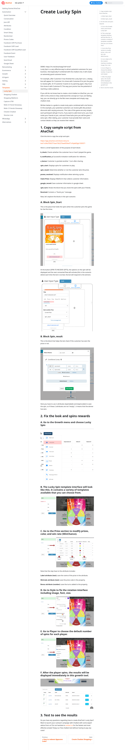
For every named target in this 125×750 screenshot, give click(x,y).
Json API (7, 22)
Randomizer (8, 36)
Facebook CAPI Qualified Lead (15, 50)
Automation (6, 12)
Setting (5, 81)
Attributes (7, 26)
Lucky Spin (8, 91)
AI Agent (5, 77)
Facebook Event (9, 53)
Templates (6, 88)
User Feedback (9, 57)
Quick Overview (9, 15)
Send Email (8, 60)
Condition (7, 29)
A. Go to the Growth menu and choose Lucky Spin (106, 28)
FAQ (3, 84)
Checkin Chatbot (10, 112)
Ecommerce (6, 70)
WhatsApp (6, 119)
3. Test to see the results (106, 87)
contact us (69, 725)
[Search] (113, 2)
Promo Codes (9, 39)
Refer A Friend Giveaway (13, 105)
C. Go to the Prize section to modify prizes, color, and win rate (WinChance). (106, 52)
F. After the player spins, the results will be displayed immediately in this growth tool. (106, 81)
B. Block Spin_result (106, 19)
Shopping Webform (11, 98)
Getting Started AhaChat (11, 8)
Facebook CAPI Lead (11, 46)
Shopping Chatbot (10, 94)
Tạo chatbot (97, 3)
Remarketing (7, 67)
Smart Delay (8, 32)
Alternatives (6, 122)
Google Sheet (9, 63)
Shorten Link (8, 115)
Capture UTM (8, 101)
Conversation (9, 19)
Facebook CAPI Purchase (13, 43)
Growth (5, 74)
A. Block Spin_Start (106, 16)
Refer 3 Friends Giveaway (13, 108)
